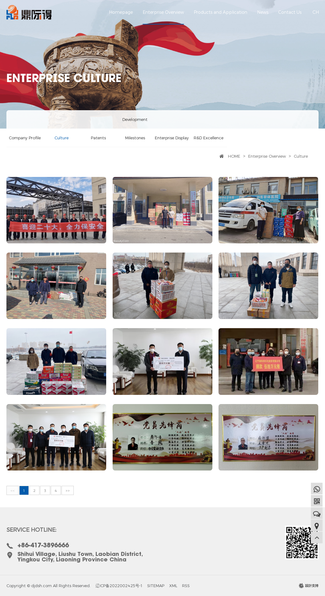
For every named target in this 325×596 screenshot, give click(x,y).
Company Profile (25, 137)
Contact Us (289, 16)
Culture (61, 137)
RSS (186, 585)
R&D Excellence (208, 137)
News (262, 16)
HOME (234, 156)
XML (173, 585)
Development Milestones (135, 128)
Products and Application (220, 16)
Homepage (121, 16)
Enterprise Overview (163, 16)
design (308, 587)
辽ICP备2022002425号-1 (118, 585)
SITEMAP (155, 585)
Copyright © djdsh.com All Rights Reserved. (48, 585)
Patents (98, 137)
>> (67, 490)
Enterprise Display (172, 137)
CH (315, 12)
